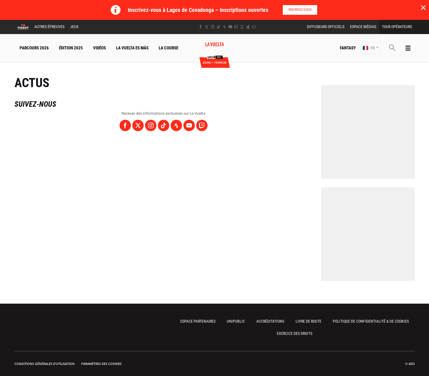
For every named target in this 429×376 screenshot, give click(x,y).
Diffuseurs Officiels (325, 26)
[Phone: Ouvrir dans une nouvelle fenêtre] (242, 27)
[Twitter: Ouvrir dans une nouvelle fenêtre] (207, 27)
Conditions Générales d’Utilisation (44, 364)
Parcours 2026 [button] (34, 48)
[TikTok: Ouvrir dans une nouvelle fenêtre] (218, 27)
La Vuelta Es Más (132, 48)
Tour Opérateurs (397, 26)
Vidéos (99, 48)
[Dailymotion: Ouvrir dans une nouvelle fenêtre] (248, 27)
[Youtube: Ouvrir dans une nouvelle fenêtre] (230, 27)
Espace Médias (363, 26)
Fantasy (348, 48)
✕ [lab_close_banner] (423, 7)
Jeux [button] (74, 26)
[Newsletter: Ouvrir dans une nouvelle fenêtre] (254, 27)
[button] (370, 48)
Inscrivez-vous (299, 10)
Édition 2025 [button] (71, 48)
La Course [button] (168, 48)
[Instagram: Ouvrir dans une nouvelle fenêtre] (212, 27)
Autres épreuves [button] (49, 26)
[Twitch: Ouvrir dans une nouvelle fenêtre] (236, 27)
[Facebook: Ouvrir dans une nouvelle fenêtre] (201, 27)
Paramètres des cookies (101, 364)
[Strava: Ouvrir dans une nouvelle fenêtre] (224, 27)
